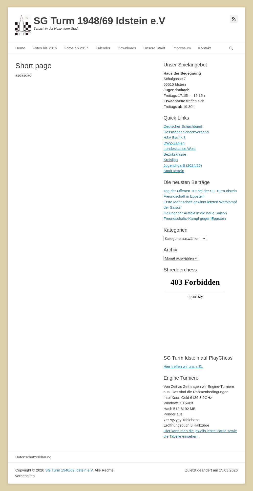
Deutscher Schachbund (183, 126)
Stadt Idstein (174, 171)
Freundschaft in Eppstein (184, 196)
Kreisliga (171, 160)
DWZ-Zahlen (174, 143)
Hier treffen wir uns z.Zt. (183, 366)
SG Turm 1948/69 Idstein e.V (99, 20)
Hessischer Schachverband (186, 132)
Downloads (127, 48)
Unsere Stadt (154, 48)
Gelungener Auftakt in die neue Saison (195, 213)
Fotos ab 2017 (76, 48)
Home (20, 48)
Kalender (102, 48)
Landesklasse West (180, 148)
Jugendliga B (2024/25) (183, 165)
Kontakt (204, 48)
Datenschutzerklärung (33, 457)
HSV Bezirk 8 (175, 137)
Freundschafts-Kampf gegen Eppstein (195, 218)
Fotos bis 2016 (45, 48)
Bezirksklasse (175, 154)
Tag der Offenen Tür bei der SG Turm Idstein (200, 191)
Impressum (181, 48)
